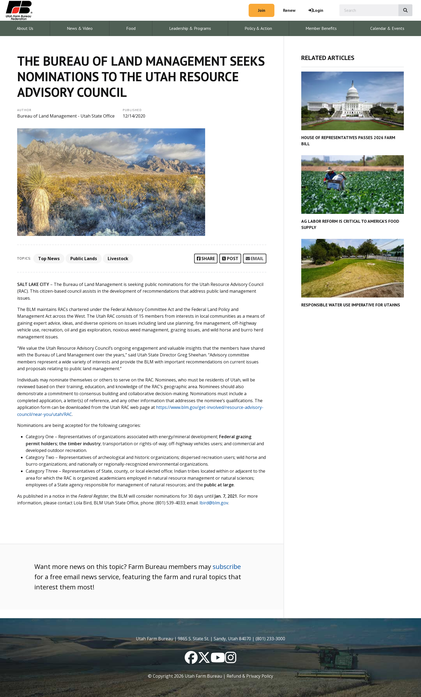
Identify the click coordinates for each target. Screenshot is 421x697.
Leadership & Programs (190, 28)
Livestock (118, 258)
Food (131, 28)
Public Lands (83, 258)
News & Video (80, 28)
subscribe (227, 566)
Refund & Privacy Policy (250, 676)
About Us (25, 28)
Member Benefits (321, 28)
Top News (49, 258)
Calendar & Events (387, 28)
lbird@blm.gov (213, 503)
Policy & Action (258, 28)
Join (261, 10)
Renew (289, 10)
